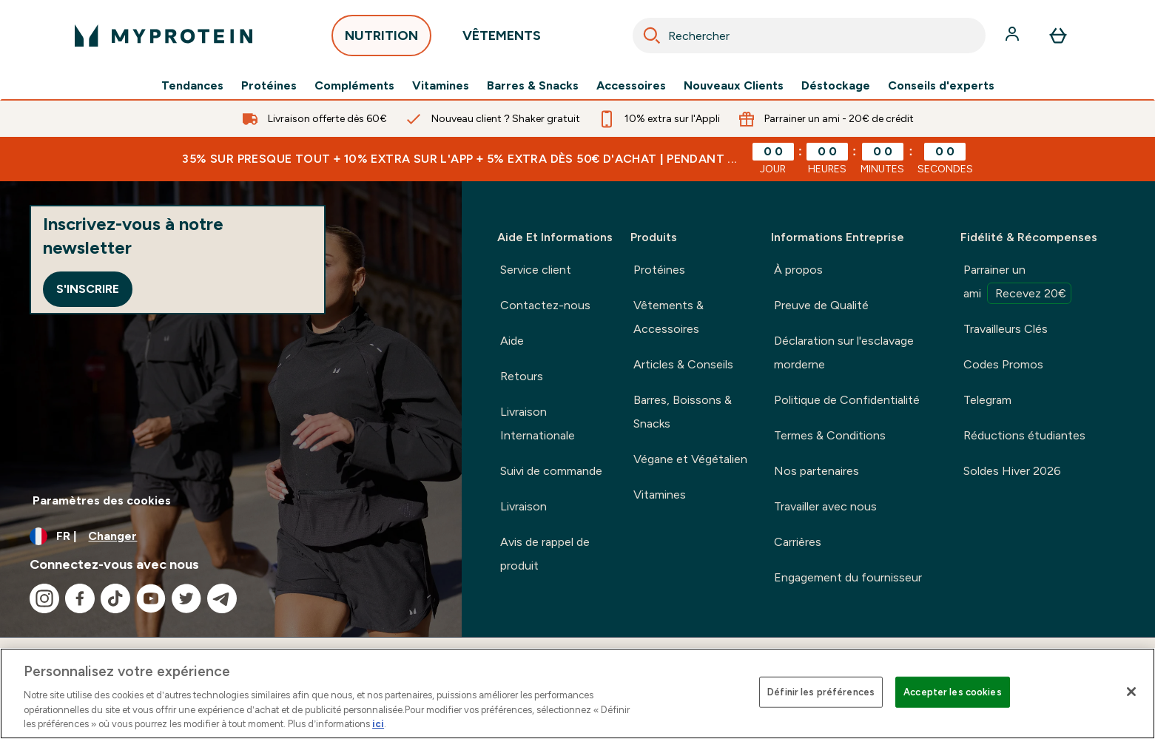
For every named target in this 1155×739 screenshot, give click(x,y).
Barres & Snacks (533, 86)
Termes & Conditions (830, 435)
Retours (521, 376)
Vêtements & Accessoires (668, 317)
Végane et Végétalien (690, 459)
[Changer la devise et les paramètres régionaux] (231, 536)
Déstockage (835, 86)
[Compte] (1013, 35)
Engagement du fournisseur (848, 577)
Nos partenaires (816, 471)
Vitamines (440, 86)
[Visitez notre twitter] (186, 598)
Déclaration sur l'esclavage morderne (844, 352)
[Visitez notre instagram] (44, 598)
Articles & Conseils (683, 364)
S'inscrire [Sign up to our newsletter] (87, 289)
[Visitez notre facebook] (80, 598)
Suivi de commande (551, 471)
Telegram (987, 400)
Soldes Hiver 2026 (1012, 471)
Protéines (269, 86)
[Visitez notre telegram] (222, 598)
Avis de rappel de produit (545, 554)
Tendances (192, 86)
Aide (512, 341)
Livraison (523, 506)
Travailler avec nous (825, 506)
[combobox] (809, 35)
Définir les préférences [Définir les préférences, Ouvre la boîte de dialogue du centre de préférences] (821, 692)
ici (378, 723)
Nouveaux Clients (734, 86)
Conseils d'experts (941, 86)
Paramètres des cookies (102, 500)
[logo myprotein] (163, 35)
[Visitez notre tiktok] (115, 598)
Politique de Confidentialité (847, 400)
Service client (535, 270)
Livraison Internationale (537, 423)
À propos (798, 270)
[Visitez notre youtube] (151, 598)
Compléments (354, 86)
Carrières (797, 542)
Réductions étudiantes (1024, 435)
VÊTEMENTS (501, 39)
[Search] (652, 35)
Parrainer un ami (1017, 283)
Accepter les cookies (952, 692)
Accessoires (631, 86)
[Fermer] (1131, 691)
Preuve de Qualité (821, 305)
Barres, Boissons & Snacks (682, 412)
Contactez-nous (545, 305)
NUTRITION (381, 39)
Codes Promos (1003, 364)
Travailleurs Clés (1005, 329)
